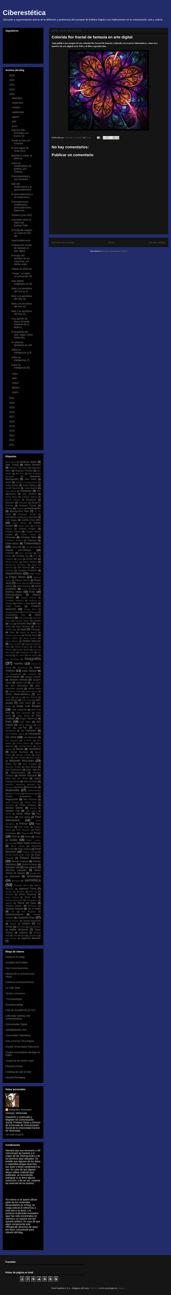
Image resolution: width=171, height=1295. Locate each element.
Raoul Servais (17, 846)
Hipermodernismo (20, 240)
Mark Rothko (20, 758)
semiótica (32, 880)
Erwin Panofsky (29, 589)
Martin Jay (11, 764)
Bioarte (8, 508)
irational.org (22, 668)
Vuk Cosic (21, 927)
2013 (12, 435)
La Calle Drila (12, 987)
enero (15, 392)
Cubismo (9, 559)
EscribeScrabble (14, 1004)
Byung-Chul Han (19, 511)
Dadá (19, 559)
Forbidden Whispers (14, 600)
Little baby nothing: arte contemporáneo (17, 1017)
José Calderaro (19, 710)
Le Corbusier (28, 730)
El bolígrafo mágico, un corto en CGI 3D (22, 233)
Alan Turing (11, 464)
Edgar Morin (17, 577)
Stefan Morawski (27, 894)
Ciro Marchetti (31, 547)
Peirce (23, 823)
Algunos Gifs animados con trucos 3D (20, 133)
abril (14, 378)
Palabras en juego (15, 957)
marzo (15, 382)
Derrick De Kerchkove (15, 565)
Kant (8, 721)
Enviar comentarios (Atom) (115, 251)
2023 (12, 89)
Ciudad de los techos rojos (19, 1060)
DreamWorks (13, 573)
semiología (34, 876)
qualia (13, 839)
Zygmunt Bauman (31, 938)
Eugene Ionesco (28, 598)
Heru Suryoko (15, 644)
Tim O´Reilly (34, 908)
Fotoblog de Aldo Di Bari (18, 1072)
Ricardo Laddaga (30, 852)
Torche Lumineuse (15, 993)
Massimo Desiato (13, 767)
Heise (12, 632)
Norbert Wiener (14, 807)
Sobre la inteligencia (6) (20, 366)
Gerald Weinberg (30, 612)
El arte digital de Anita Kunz (20, 149)
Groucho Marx (24, 623)
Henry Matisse (11, 641)
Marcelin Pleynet (23, 755)
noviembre (18, 102)
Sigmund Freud (27, 888)
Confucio (9, 553)
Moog (20, 787)
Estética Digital (13, 591)
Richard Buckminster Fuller (17, 855)
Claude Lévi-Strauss (18, 550)
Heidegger (36, 629)
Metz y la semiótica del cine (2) (21, 305)
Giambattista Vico (15, 615)
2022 (12, 94)
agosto (16, 116)
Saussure (15, 876)
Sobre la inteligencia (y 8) (21, 351)
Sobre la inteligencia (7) (20, 359)
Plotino (38, 837)
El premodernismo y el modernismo (22, 196)
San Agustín (30, 867)
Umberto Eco (26, 917)
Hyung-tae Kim (26, 652)
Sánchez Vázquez (16, 870)
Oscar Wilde (23, 813)
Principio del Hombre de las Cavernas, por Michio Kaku (20, 259)
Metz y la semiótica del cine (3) (21, 297)
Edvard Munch (22, 580)
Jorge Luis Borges (28, 706)
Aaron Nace (10, 462)
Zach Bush (33, 936)
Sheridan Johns (21, 885)
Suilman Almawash (13, 900)
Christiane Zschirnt (13, 540)
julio (14, 121)
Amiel (8, 482)
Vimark (13, 924)
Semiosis (16, 881)
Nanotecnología (31, 793)
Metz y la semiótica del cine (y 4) (21, 290)
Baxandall (23, 503)
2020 (12, 402)
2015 (12, 426)
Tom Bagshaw (29, 912)
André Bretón (11, 485)
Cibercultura (11, 543)
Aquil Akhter (10, 491)
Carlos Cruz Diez (31, 520)
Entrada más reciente (63, 242)
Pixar (37, 833)
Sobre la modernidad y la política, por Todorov (21, 167)
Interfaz (18, 663)
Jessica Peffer (15, 691)
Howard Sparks (22, 650)
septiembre (18, 112)
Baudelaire (31, 500)
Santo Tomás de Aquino (23, 871)
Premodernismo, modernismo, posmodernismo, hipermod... (21, 206)
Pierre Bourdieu (23, 830)
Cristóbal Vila (22, 556)
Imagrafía (32, 658)
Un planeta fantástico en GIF (21, 343)
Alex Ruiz (20, 474)
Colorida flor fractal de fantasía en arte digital (21, 248)
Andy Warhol (30, 488)
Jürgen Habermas (28, 718)
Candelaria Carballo (27, 514)
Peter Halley (23, 827)
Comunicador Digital (16, 1024)
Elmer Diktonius (23, 583)
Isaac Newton (29, 670)
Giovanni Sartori (22, 621)
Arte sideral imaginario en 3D (21, 282)
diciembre (17, 98)
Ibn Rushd (32, 655)
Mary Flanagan (30, 764)
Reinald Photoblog (15, 1077)
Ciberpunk (16, 547)
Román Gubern (20, 861)
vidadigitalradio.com (16, 1029)
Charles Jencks (28, 535)
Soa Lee (33, 892)
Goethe (37, 621)
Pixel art (15, 836)
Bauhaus (9, 502)
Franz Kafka (13, 606)
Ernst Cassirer (24, 586)
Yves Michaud (19, 936)
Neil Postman (30, 799)
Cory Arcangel (25, 553)
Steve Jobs (30, 897)
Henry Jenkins (30, 638)
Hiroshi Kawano (22, 647)
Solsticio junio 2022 (21, 215)
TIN (12, 912)
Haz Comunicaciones (16, 968)
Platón (28, 837)
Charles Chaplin (27, 529)
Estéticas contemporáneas (19, 982)
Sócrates (9, 894)
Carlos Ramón (19, 523)
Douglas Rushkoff (27, 570)
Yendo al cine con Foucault (20, 142)
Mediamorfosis (18, 773)
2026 (12, 75)
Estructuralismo (13, 594)
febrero (16, 387)
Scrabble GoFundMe (16, 962)
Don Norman (23, 567)
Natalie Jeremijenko (18, 796)
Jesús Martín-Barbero (17, 694)
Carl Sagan (11, 520)
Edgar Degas (35, 574)
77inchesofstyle (13, 999)
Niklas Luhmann (28, 805)
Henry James (11, 638)
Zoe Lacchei (11, 938)
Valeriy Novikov (12, 921)
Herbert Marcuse (31, 641)
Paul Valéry (24, 817)
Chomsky (10, 537)
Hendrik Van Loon (13, 635)
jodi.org (18, 697)
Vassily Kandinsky (32, 921)
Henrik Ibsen (31, 635)
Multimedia (12, 790)
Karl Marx (25, 722)
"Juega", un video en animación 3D (21, 275)
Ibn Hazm (20, 655)
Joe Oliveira (31, 697)
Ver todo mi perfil (14, 1134)
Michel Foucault (27, 775)
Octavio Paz (12, 810)
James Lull (21, 683)
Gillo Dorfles (24, 618)
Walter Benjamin (18, 929)
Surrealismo (32, 900)
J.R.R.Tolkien (12, 676)
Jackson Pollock (33, 677)
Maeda (19, 749)
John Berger (11, 700)
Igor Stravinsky (12, 659)
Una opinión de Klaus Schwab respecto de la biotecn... (20, 323)
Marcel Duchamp (19, 752)
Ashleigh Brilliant (29, 497)
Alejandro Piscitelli (24, 471)
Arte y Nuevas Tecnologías (19, 1041)
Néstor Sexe (31, 802)
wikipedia (23, 932)
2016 (12, 421)
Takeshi (8, 903)
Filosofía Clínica (14, 1066)
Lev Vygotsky (11, 740)
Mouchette (32, 787)
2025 (12, 80)
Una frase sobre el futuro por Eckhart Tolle (21, 222)
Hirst (35, 647)
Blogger (120, 1288)
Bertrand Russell (27, 505)
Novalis (33, 808)
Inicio (111, 242)
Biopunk (20, 508)
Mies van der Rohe (16, 778)
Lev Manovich (30, 737)
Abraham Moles (28, 462)
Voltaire (26, 923)
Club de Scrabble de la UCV (20, 1010)
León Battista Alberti (14, 734)
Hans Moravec (23, 626)
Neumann (9, 805)
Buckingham (34, 508)
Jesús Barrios (31, 691)
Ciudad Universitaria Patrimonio (22, 1046)
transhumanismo (14, 914)
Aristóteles (25, 491)
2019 (12, 407)
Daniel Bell (31, 559)
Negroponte (11, 799)
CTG (35, 556)
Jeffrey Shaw (34, 688)
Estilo (32, 591)
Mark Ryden (35, 758)
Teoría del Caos (26, 903)
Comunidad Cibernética (17, 1035)
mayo (15, 373)
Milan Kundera (30, 781)
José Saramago (23, 713)
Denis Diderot (30, 562)
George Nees (30, 609)
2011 (12, 444)
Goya (11, 624)
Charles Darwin (13, 531)
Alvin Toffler (31, 479)
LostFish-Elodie (25, 746)
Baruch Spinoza (12, 500)
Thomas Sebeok (14, 908)
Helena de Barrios (28, 632)
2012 (12, 440)
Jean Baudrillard (19, 685)
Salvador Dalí (12, 867)
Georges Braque (12, 612)
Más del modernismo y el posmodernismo (21, 186)
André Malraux (30, 485)
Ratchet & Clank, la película (21, 157)
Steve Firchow (12, 897)
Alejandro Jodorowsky (18, 468)
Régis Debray (24, 849)
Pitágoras (25, 833)
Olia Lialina (31, 811)
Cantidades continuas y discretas (21, 517)
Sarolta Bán (35, 873)
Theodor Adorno (13, 906)
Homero (8, 650)
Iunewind (32, 674)
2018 (12, 412)
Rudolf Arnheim (29, 864)
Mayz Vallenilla (33, 770)
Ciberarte (32, 540)
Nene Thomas (12, 802)
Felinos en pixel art (21, 268)
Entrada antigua (157, 242)
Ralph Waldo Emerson (29, 843)
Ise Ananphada (12, 674)
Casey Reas (24, 526)
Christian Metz (29, 537)
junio (15, 126)
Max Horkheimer (13, 770)
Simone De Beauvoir (14, 892)
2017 (12, 416)
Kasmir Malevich (25, 725)
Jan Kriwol (36, 683)
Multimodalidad (34, 790)
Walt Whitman (35, 927)
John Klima (25, 703)
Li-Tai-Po (27, 740)
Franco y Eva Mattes (26, 603)
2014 (12, 430)
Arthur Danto (11, 497)
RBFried (93, 1288)
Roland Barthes (30, 857)
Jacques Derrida (18, 679)
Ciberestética (24, 12)
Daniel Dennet (11, 562)
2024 (12, 84)
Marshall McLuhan (21, 760)
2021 (12, 398)
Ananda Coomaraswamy (26, 482)
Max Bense (31, 767)
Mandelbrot (35, 749)
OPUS (8, 814)
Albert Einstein (32, 464)
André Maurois (12, 488)
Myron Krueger (14, 793)
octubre (16, 107)
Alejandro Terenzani (20, 1109)
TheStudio (32, 906)
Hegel (23, 629)
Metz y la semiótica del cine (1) (21, 312)
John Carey (27, 700)
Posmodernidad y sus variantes (20, 178)
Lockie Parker (23, 743)
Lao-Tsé (22, 727)
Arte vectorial (29, 494)
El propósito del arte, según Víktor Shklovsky (22, 334)
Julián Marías (23, 716)
